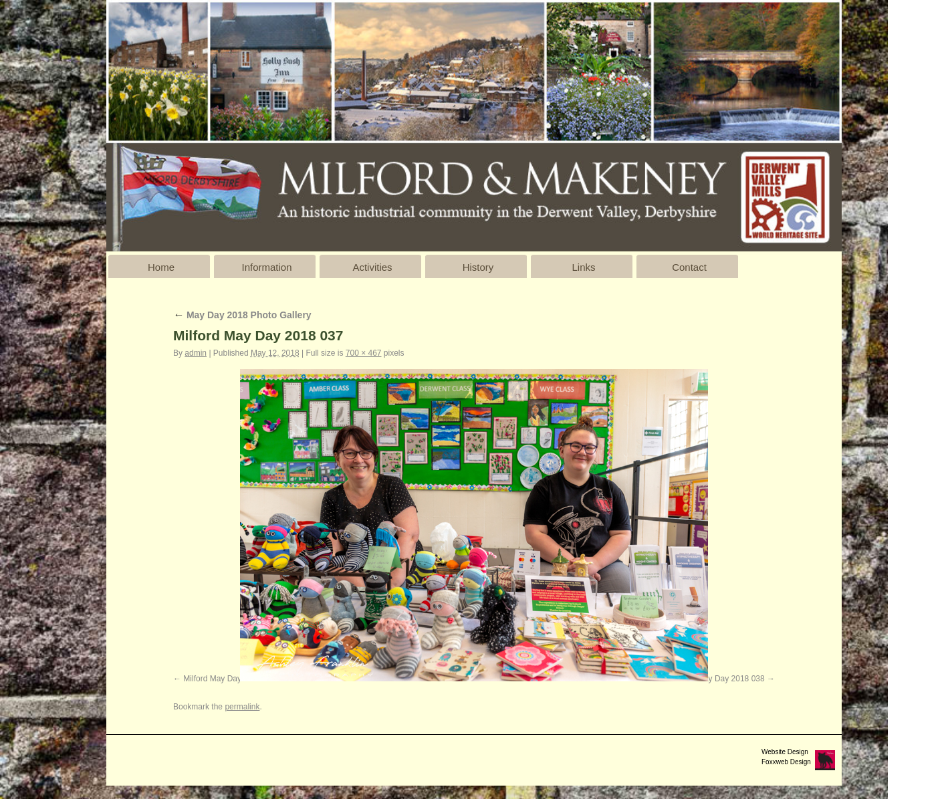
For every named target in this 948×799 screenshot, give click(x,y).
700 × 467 (364, 353)
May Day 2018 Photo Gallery (242, 315)
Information (266, 267)
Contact (689, 267)
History (478, 267)
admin (196, 353)
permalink (242, 706)
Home (161, 267)
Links (583, 267)
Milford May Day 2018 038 (718, 678)
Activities (372, 267)
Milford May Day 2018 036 (230, 678)
